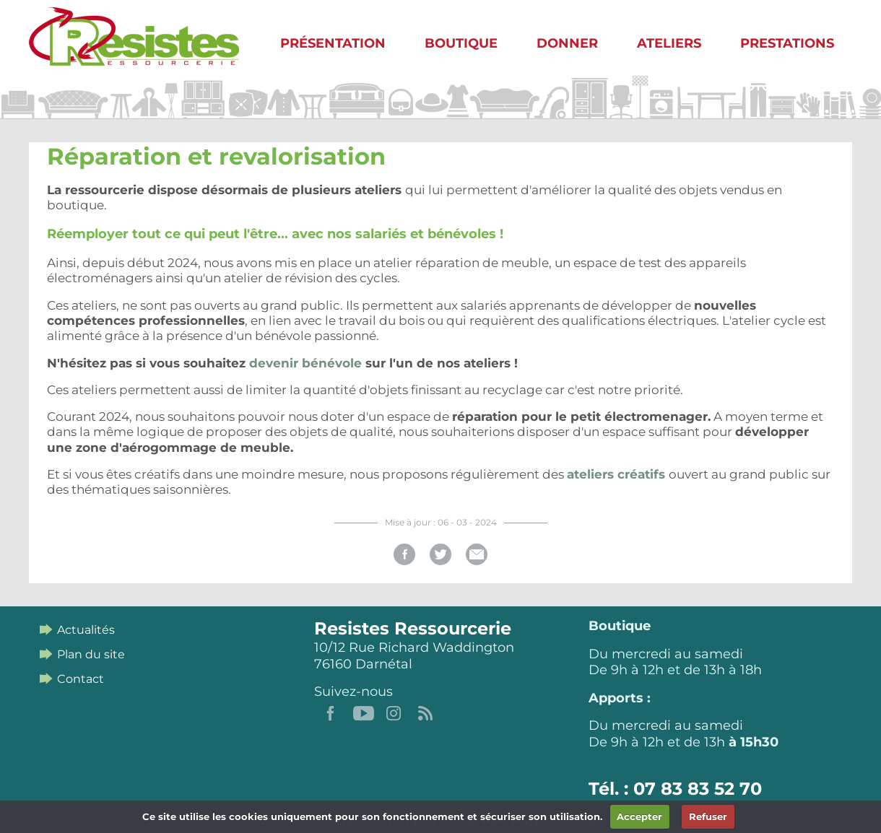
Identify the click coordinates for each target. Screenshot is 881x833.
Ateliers (669, 43)
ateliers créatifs (618, 474)
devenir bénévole (305, 363)
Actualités (86, 630)
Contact (80, 679)
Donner (567, 43)
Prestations (787, 43)
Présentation (333, 43)
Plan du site (91, 654)
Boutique (461, 43)
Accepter (639, 816)
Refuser (708, 816)
